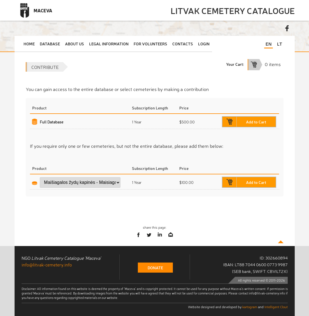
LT (279, 44)
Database (50, 43)
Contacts (182, 43)
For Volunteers (150, 43)
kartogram (249, 307)
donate (155, 267)
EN (268, 44)
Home (29, 43)
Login (204, 43)
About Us (74, 43)
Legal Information (109, 43)
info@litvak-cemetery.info (47, 264)
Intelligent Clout (276, 307)
